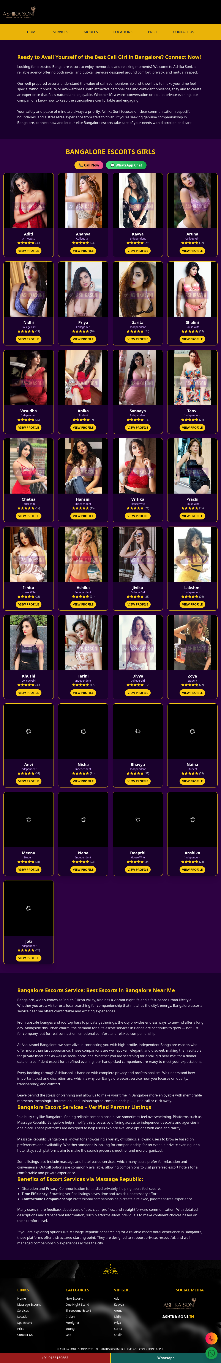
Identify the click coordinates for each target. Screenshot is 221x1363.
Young (70, 1329)
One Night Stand (77, 1304)
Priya (117, 1323)
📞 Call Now (89, 165)
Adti (117, 1298)
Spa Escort (24, 1323)
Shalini (118, 1335)
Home (21, 1298)
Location (23, 1316)
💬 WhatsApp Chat (126, 165)
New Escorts (74, 1298)
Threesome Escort (78, 1310)
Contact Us (25, 1335)
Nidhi (118, 1316)
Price (20, 1329)
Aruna (118, 1310)
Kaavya (119, 1304)
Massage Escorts (29, 1304)
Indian (70, 1316)
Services (23, 1310)
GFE (68, 1335)
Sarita (118, 1329)
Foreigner (72, 1323)
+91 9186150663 (55, 1357)
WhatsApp (166, 1357)
